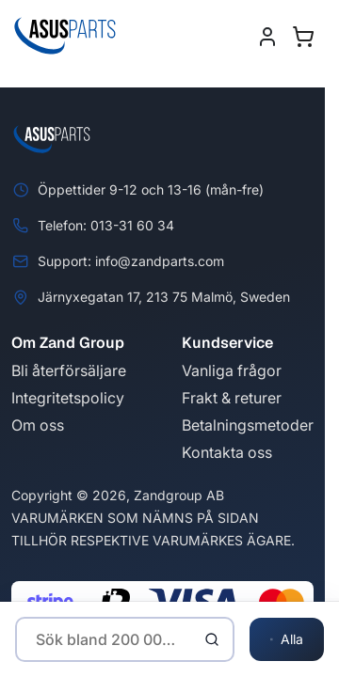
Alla (286, 639)
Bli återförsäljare (68, 370)
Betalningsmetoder (248, 425)
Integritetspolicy (67, 397)
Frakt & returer (232, 397)
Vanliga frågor (232, 370)
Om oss (37, 425)
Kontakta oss (227, 452)
